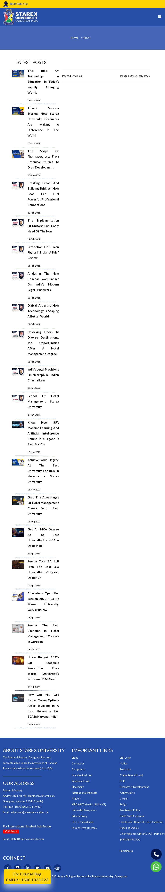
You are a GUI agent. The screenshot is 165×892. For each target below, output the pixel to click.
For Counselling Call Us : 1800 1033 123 (27, 877)
